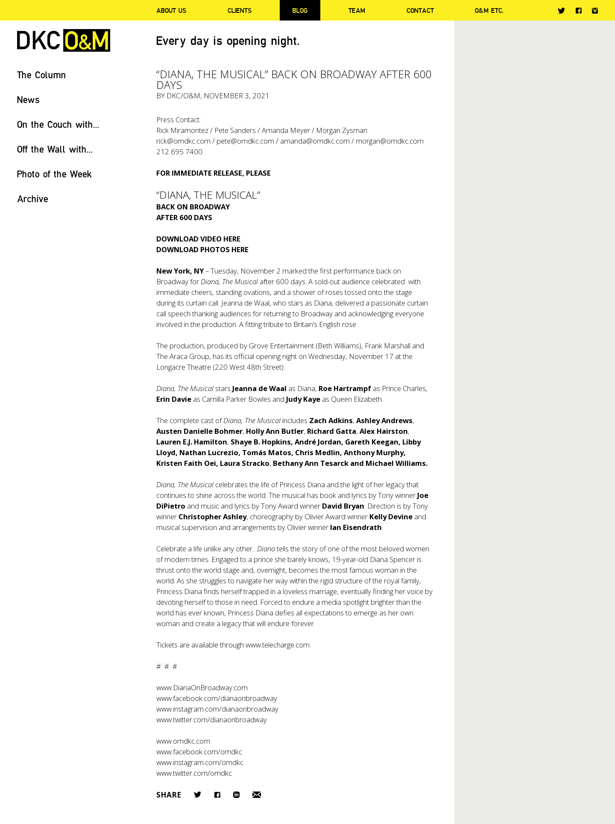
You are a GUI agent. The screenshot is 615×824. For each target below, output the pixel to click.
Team (356, 10)
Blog (300, 10)
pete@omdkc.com (245, 141)
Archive (32, 198)
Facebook (578, 10)
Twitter (561, 11)
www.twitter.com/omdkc (194, 773)
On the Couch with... (58, 124)
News (28, 99)
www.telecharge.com (278, 645)
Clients (240, 10)
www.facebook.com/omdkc (199, 751)
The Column (41, 74)
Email (256, 795)
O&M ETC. (489, 10)
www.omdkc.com (183, 741)
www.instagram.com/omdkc (199, 762)
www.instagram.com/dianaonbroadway (217, 709)
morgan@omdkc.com (390, 141)
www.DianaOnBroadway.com (202, 687)
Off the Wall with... (55, 149)
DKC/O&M (63, 40)
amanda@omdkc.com (315, 141)
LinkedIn (236, 795)
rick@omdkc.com (183, 141)
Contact (420, 10)
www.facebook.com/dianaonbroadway (216, 698)
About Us (171, 10)
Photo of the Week (54, 174)
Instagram (595, 11)
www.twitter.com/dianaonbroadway (211, 719)
